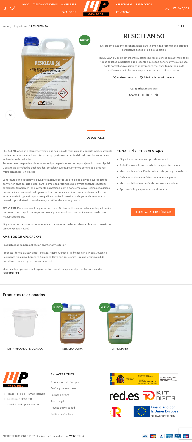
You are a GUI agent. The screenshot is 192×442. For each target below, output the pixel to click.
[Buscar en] (4, 8)
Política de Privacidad (63, 407)
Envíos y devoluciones (64, 388)
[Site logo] (96, 8)
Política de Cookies (62, 414)
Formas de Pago (60, 395)
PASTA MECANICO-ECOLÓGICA (25, 348)
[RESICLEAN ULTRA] (72, 323)
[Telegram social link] (156, 94)
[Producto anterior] (178, 26)
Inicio (6, 26)
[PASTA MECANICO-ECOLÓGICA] (25, 323)
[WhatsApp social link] (152, 94)
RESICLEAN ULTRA (72, 348)
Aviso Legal (57, 401)
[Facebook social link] (139, 94)
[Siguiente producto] (187, 26)
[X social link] (143, 94)
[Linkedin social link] (147, 94)
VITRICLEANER (120, 348)
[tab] (96, 135)
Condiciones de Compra (65, 382)
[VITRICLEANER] (120, 323)
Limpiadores (20, 26)
